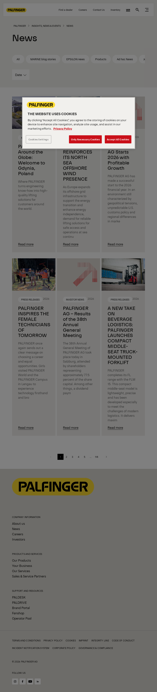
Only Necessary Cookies (85, 139)
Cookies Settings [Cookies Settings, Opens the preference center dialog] (38, 139)
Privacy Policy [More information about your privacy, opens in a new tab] (62, 128)
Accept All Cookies (118, 139)
